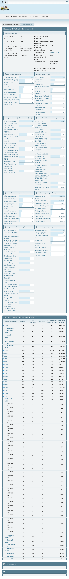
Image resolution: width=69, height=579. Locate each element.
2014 (6, 382)
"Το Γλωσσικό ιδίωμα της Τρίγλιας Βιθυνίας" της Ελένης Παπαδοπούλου (11, 152)
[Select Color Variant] (67, 2)
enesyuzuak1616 (55, 52)
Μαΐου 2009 (10, 559)
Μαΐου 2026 (10, 328)
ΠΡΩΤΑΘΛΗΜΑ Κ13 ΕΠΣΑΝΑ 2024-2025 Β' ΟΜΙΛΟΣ (11, 136)
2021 (6, 362)
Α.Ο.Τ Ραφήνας (39, 77)
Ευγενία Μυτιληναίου (10, 92)
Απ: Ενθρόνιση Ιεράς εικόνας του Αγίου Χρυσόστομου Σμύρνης (11, 254)
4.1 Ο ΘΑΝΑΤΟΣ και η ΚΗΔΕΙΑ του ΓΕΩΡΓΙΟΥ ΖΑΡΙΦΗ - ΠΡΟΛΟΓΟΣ (11, 287)
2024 (6, 353)
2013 (6, 385)
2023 (6, 356)
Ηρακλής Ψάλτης (40, 255)
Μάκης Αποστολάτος (10, 87)
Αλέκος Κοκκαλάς (9, 89)
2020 (6, 364)
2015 (6, 379)
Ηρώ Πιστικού (39, 216)
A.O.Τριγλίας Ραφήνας (10, 97)
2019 (6, 367)
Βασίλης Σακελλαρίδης (11, 80)
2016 (6, 376)
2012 (6, 387)
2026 (6, 325)
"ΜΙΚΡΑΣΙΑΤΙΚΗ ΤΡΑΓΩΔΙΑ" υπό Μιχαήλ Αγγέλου (11, 293)
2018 (6, 370)
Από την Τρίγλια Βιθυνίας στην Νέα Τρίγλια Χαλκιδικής (9, 265)
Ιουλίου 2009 (11, 553)
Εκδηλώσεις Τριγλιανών (42, 96)
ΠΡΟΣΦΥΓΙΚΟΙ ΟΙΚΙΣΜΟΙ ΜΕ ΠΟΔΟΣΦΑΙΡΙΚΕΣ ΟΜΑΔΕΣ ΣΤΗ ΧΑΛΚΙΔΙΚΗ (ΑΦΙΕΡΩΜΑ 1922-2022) (10, 276)
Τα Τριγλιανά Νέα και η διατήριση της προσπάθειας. (10, 166)
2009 (6, 396)
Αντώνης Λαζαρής (9, 94)
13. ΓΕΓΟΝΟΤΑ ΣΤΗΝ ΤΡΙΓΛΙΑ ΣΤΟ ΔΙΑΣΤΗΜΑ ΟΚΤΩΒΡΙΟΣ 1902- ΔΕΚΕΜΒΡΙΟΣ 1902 (10, 307)
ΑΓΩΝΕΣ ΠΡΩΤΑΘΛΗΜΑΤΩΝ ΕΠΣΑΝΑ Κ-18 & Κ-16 (10, 143)
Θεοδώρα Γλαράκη (40, 252)
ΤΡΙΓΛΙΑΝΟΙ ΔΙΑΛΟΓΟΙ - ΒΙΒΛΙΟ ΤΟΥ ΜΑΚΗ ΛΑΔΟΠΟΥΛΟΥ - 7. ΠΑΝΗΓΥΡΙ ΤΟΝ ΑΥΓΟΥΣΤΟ (11, 245)
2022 (6, 359)
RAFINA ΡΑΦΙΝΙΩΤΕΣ (10, 147)
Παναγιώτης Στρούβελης (11, 100)
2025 (6, 350)
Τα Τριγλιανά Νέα (40, 89)
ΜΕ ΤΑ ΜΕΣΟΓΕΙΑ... (10, 161)
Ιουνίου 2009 (11, 556)
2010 (6, 393)
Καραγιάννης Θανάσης (42, 213)
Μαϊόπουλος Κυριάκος (42, 250)
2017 (6, 373)
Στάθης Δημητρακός (10, 77)
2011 (6, 390)
